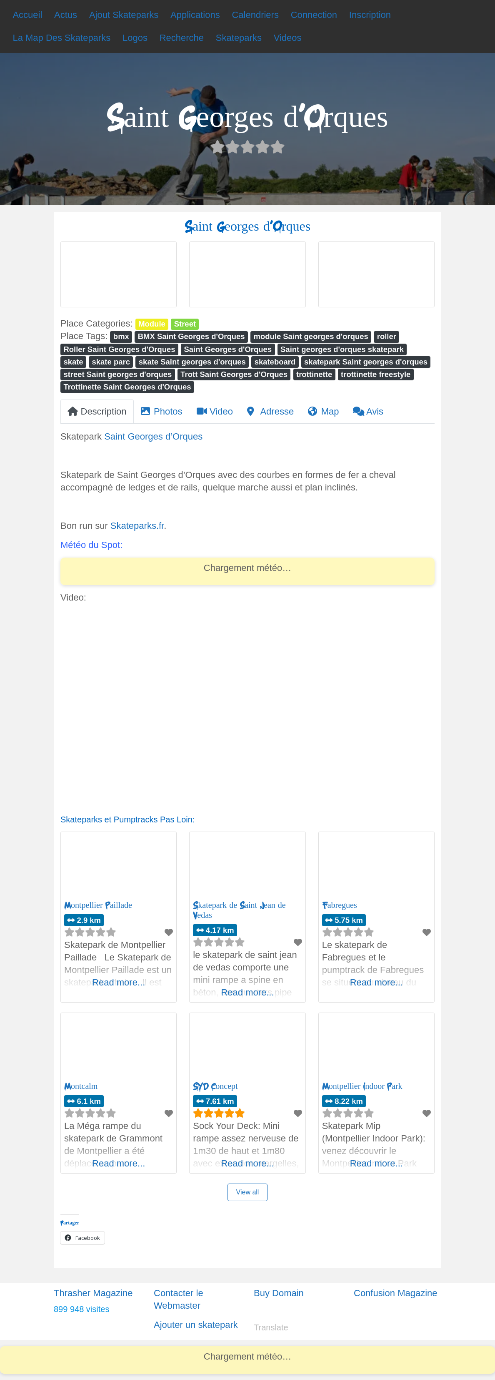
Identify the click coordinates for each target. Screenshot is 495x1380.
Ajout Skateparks (123, 15)
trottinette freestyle (375, 374)
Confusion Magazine (396, 1293)
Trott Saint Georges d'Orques (234, 374)
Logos (135, 38)
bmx (121, 336)
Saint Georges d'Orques (228, 349)
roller (386, 336)
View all (247, 1192)
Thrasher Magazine (93, 1293)
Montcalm (81, 1086)
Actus (65, 15)
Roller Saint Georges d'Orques (119, 349)
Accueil (27, 15)
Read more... (118, 982)
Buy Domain (279, 1293)
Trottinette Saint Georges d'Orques (127, 386)
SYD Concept (215, 1086)
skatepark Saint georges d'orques (366, 361)
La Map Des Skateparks (61, 38)
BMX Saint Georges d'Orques (191, 336)
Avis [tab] (368, 411)
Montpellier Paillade (98, 905)
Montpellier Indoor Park (362, 1086)
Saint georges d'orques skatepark (342, 349)
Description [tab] (97, 411)
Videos (288, 38)
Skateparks (239, 38)
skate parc (111, 361)
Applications (195, 15)
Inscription (370, 15)
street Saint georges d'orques (117, 374)
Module (151, 323)
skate (73, 361)
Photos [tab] (161, 411)
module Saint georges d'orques (311, 336)
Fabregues (339, 905)
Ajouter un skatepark (196, 1325)
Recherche (182, 38)
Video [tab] (215, 411)
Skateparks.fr (137, 525)
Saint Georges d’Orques (153, 436)
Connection (314, 15)
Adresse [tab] (270, 411)
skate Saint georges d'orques (192, 361)
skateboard (275, 361)
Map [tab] (323, 411)
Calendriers (255, 15)
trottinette (314, 374)
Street (185, 323)
